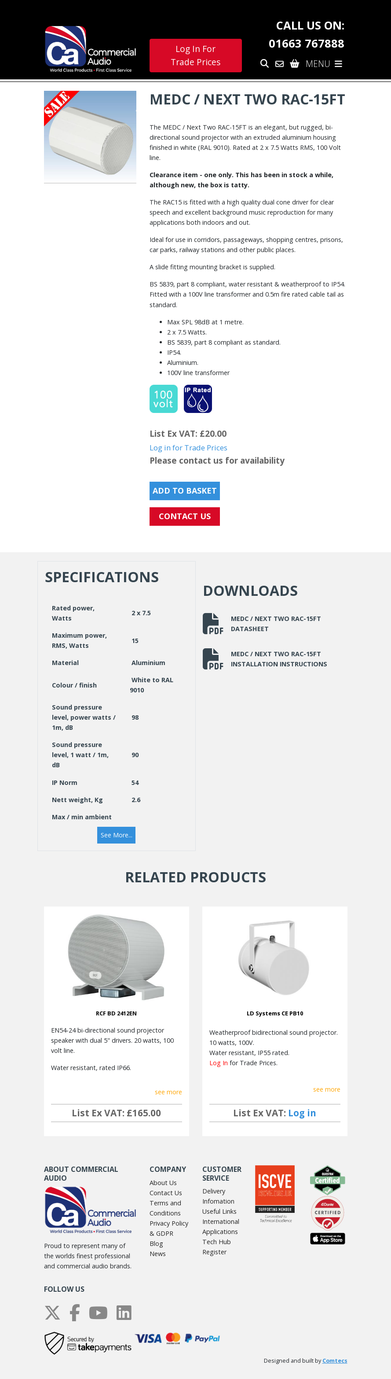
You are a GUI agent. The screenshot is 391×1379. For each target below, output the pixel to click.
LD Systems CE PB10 (275, 1013)
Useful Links (219, 1211)
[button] (116, 835)
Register (214, 1252)
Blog (156, 1243)
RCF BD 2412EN (116, 1013)
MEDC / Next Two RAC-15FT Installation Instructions (265, 658)
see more (168, 1092)
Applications (220, 1231)
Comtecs (334, 1360)
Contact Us (166, 1193)
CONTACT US (185, 516)
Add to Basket (185, 490)
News (158, 1253)
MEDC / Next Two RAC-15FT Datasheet (262, 623)
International (220, 1221)
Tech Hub (216, 1242)
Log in (302, 1113)
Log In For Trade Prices (195, 55)
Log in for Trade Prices (188, 447)
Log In (218, 1063)
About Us (163, 1182)
